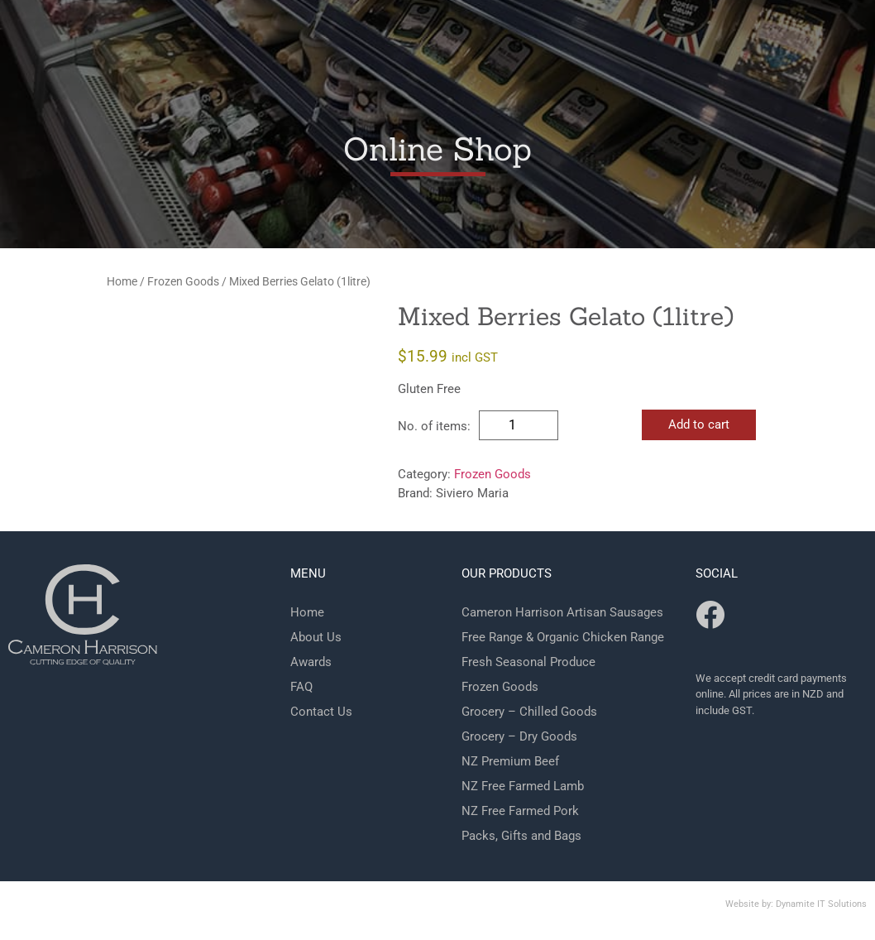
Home (122, 281)
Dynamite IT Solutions (821, 904)
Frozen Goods (183, 281)
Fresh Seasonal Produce (528, 662)
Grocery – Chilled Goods (529, 711)
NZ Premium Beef (510, 761)
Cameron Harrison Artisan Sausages (562, 612)
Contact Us (321, 711)
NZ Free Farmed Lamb (522, 786)
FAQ (301, 686)
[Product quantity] (518, 425)
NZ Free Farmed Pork (520, 810)
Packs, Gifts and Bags (521, 835)
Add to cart (698, 424)
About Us (316, 637)
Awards (311, 662)
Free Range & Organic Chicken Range (562, 637)
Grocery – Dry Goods (519, 736)
